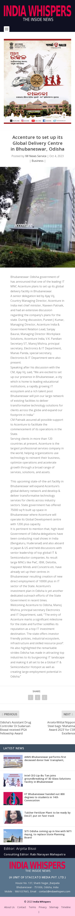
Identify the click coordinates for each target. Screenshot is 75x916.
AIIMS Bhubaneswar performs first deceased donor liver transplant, (45, 758)
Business (38, 161)
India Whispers (42, 901)
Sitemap (53, 907)
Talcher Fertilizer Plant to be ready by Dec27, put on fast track (47, 814)
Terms (32, 907)
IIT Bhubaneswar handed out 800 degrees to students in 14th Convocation (44, 797)
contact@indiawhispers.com (54, 891)
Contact (21, 907)
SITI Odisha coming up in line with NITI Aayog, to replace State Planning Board (48, 834)
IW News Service (35, 156)
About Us (9, 907)
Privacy (43, 907)
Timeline (66, 907)
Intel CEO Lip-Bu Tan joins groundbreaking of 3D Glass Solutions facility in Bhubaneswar (47, 778)
